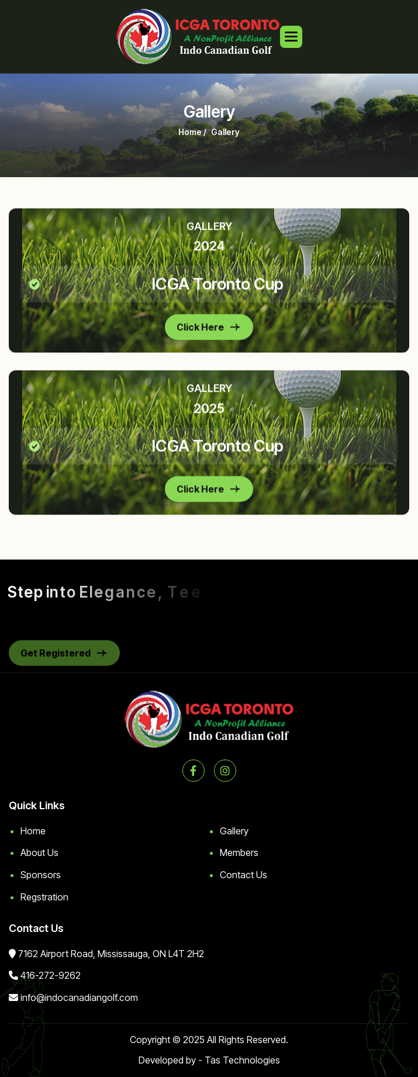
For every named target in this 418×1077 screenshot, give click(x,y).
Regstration (44, 897)
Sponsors (40, 875)
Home (33, 831)
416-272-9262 (50, 975)
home (190, 136)
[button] (291, 37)
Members (239, 852)
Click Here (200, 334)
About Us (39, 852)
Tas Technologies (242, 1060)
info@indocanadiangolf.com (79, 997)
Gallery (234, 831)
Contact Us (243, 875)
